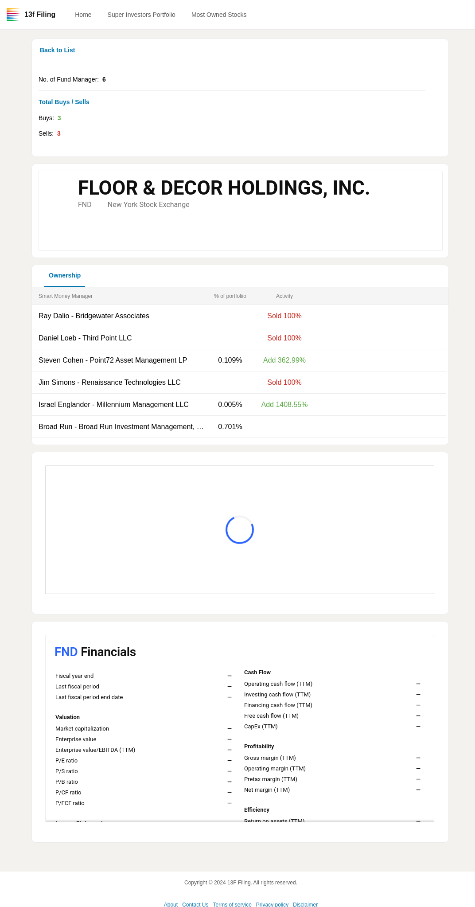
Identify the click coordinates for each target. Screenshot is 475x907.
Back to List (57, 50)
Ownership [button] (65, 275)
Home (83, 14)
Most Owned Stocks (219, 14)
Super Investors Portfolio (141, 14)
